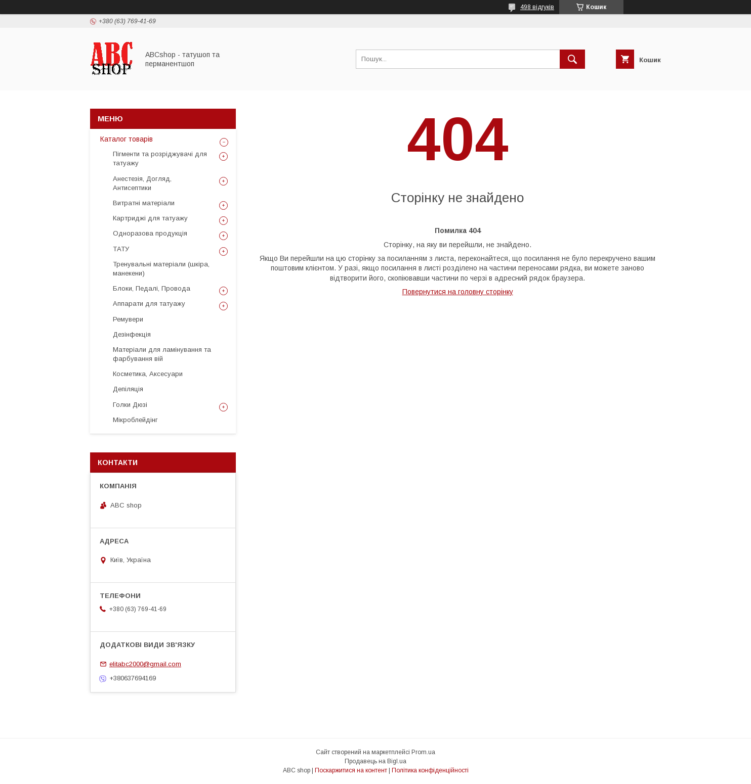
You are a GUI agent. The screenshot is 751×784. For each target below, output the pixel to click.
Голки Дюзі (130, 404)
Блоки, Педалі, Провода (151, 288)
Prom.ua (423, 752)
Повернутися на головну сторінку (457, 292)
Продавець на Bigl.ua (375, 761)
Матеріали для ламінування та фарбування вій (162, 354)
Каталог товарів (126, 139)
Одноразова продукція (150, 233)
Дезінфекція (132, 334)
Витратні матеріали (144, 203)
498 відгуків (537, 7)
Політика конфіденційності (430, 770)
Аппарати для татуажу (149, 303)
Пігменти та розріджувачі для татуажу (160, 158)
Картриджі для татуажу (150, 218)
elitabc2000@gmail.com (145, 664)
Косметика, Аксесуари (148, 374)
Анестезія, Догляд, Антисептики (142, 183)
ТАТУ (121, 249)
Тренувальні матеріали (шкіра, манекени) (161, 268)
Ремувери (128, 319)
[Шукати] (572, 59)
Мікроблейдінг (135, 420)
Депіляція (128, 389)
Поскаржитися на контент (351, 770)
